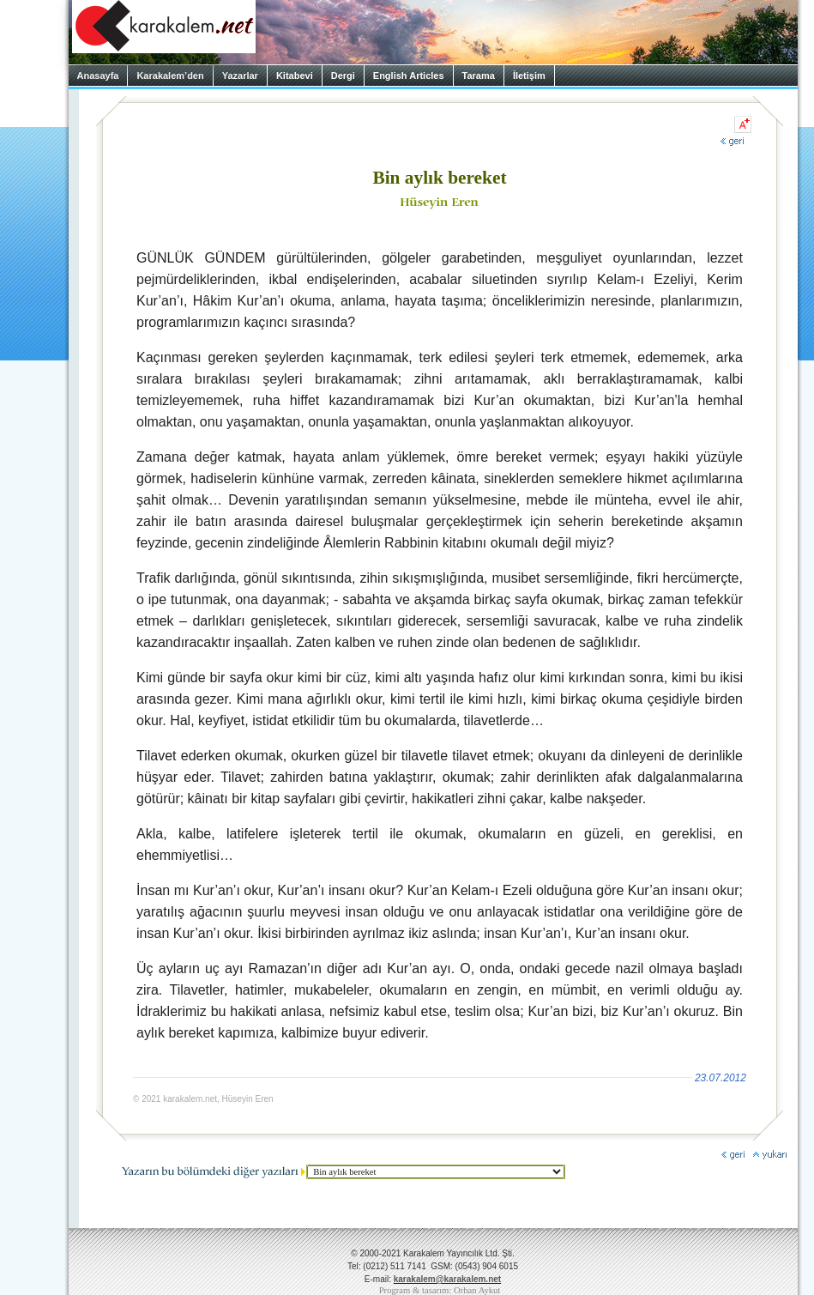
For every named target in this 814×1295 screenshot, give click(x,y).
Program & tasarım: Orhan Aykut (440, 1290)
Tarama (478, 75)
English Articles (408, 75)
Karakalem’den (169, 75)
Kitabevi (294, 75)
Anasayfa (98, 75)
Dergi (343, 75)
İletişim (529, 75)
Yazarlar (240, 75)
